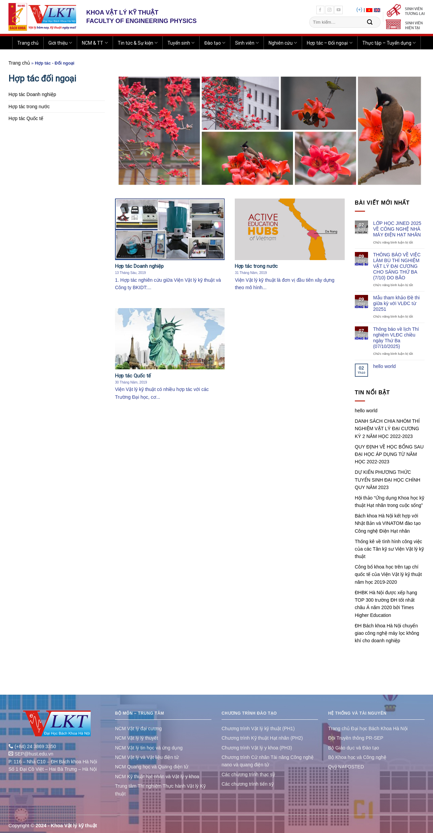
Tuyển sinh (181, 43)
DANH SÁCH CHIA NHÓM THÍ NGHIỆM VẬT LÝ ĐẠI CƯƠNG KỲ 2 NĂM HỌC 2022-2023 (387, 428)
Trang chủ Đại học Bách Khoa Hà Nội (368, 728)
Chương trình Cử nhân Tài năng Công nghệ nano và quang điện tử (268, 761)
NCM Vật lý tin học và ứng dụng (149, 747)
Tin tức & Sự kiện (138, 43)
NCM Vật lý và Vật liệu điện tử (147, 757)
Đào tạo (214, 43)
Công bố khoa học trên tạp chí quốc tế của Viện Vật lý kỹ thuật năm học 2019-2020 (388, 574)
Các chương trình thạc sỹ (248, 774)
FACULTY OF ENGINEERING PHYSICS (141, 21)
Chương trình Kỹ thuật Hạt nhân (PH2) (262, 738)
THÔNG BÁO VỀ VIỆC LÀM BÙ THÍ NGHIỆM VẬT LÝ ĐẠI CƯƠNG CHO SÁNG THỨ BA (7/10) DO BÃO (396, 266)
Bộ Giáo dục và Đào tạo (353, 747)
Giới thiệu (60, 43)
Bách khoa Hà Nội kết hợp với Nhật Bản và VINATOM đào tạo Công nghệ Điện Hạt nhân (388, 523)
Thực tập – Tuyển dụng (389, 43)
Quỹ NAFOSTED (346, 766)
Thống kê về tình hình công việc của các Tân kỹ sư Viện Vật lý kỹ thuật (389, 549)
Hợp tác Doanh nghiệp (32, 94)
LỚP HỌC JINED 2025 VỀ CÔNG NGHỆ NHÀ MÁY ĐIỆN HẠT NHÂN (397, 229)
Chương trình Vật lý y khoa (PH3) (257, 747)
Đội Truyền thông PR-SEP (355, 738)
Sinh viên (247, 43)
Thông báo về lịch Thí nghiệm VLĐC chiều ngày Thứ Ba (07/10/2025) (396, 337)
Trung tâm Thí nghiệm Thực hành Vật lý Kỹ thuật (160, 789)
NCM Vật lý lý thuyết (136, 738)
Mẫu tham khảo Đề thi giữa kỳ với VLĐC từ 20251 (396, 303)
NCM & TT (95, 43)
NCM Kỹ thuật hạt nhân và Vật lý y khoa (157, 776)
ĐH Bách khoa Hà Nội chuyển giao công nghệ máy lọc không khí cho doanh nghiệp (387, 633)
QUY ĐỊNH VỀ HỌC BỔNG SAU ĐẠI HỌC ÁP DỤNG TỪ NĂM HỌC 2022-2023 (389, 454)
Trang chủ (28, 43)
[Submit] (369, 22)
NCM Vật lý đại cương (138, 728)
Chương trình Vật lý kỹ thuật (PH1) (258, 728)
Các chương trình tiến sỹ (248, 784)
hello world (384, 366)
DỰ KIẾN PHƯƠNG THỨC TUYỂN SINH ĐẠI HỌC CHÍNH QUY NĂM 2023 (387, 479)
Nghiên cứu (283, 43)
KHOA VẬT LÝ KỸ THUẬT (122, 12)
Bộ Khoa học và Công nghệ (357, 757)
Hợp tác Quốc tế (25, 118)
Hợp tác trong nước (29, 106)
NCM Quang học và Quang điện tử (151, 766)
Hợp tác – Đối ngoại (329, 43)
